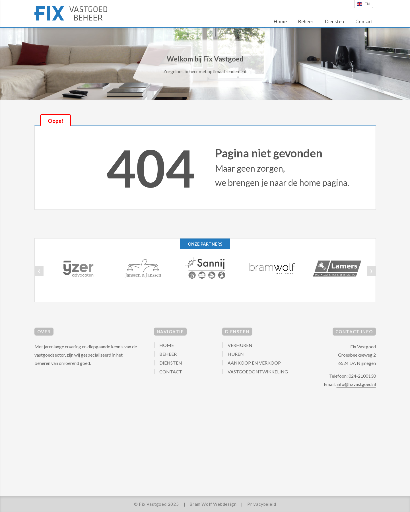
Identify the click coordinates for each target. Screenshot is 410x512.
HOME (166, 345)
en (363, 4)
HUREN (236, 354)
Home (280, 21)
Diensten (334, 21)
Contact (364, 21)
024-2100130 (362, 376)
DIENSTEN (170, 362)
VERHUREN (240, 345)
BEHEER (168, 354)
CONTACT (170, 371)
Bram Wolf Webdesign (212, 504)
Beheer (306, 21)
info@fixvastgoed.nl (356, 384)
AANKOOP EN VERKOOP (254, 362)
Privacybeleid (261, 504)
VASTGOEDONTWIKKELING (258, 371)
